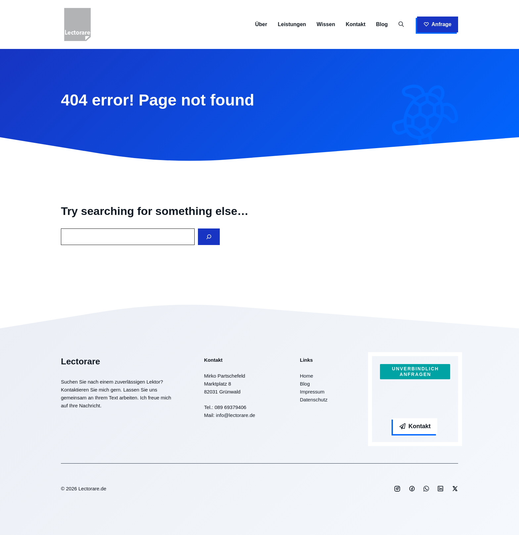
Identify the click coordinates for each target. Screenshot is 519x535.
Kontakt (355, 24)
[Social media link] (397, 488)
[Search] (209, 236)
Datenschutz (313, 399)
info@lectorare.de (235, 415)
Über (261, 24)
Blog (382, 24)
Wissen (326, 24)
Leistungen (292, 24)
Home (306, 376)
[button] (401, 24)
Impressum (312, 391)
